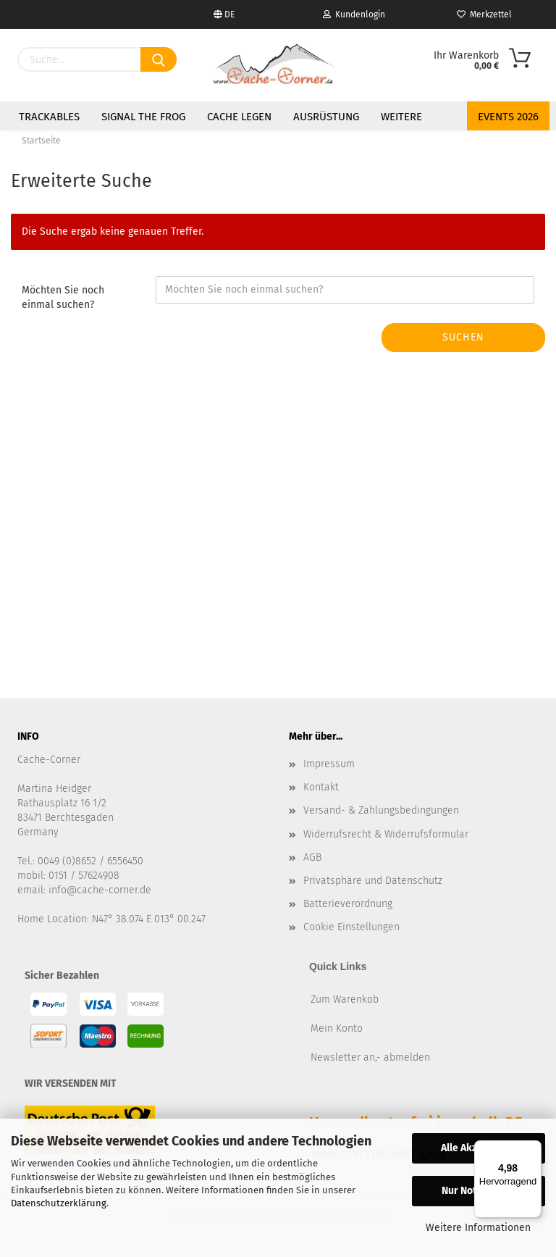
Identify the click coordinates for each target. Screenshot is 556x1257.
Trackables (49, 116)
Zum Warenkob (345, 999)
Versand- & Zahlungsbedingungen (381, 810)
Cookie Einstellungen (351, 927)
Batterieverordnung (347, 904)
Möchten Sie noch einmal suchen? (63, 297)
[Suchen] (158, 59)
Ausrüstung (326, 116)
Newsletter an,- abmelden (370, 1057)
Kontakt (321, 787)
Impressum (329, 764)
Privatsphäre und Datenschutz (372, 880)
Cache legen (239, 116)
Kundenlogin (354, 14)
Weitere (401, 116)
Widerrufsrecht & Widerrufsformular (385, 834)
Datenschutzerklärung (58, 1203)
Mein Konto (337, 1028)
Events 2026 (508, 116)
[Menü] (533, 1149)
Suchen (463, 337)
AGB (312, 857)
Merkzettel (484, 14)
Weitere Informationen (478, 1227)
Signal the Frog (143, 116)
